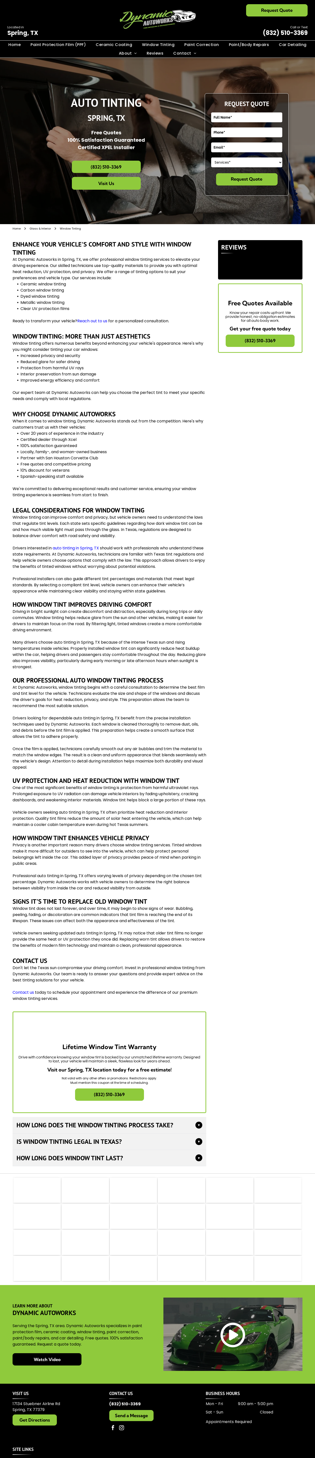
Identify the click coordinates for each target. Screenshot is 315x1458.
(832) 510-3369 (285, 33)
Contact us (23, 992)
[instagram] (121, 1445)
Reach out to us (92, 321)
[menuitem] (14, 45)
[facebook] (113, 1445)
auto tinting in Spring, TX (76, 548)
